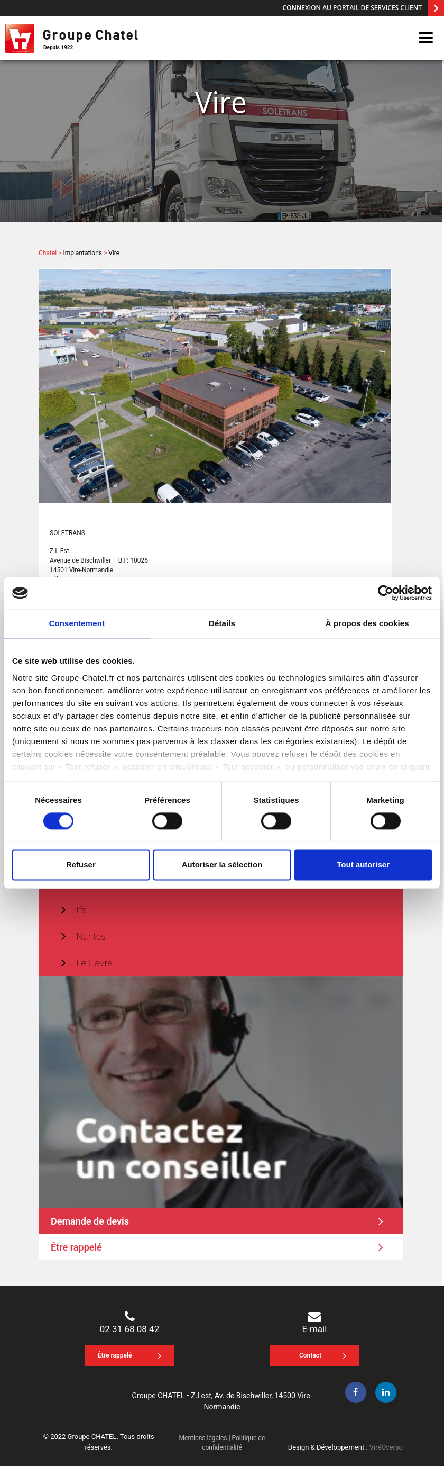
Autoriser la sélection (222, 865)
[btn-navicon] (426, 38)
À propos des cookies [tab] (367, 623)
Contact (322, 1356)
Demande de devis (217, 1221)
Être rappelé (217, 1247)
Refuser (81, 865)
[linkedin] (385, 1392)
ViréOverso (386, 1447)
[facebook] (355, 1392)
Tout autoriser (363, 865)
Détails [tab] (222, 623)
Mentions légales (203, 1438)
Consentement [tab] (77, 623)
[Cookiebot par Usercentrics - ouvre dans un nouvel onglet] (385, 593)
